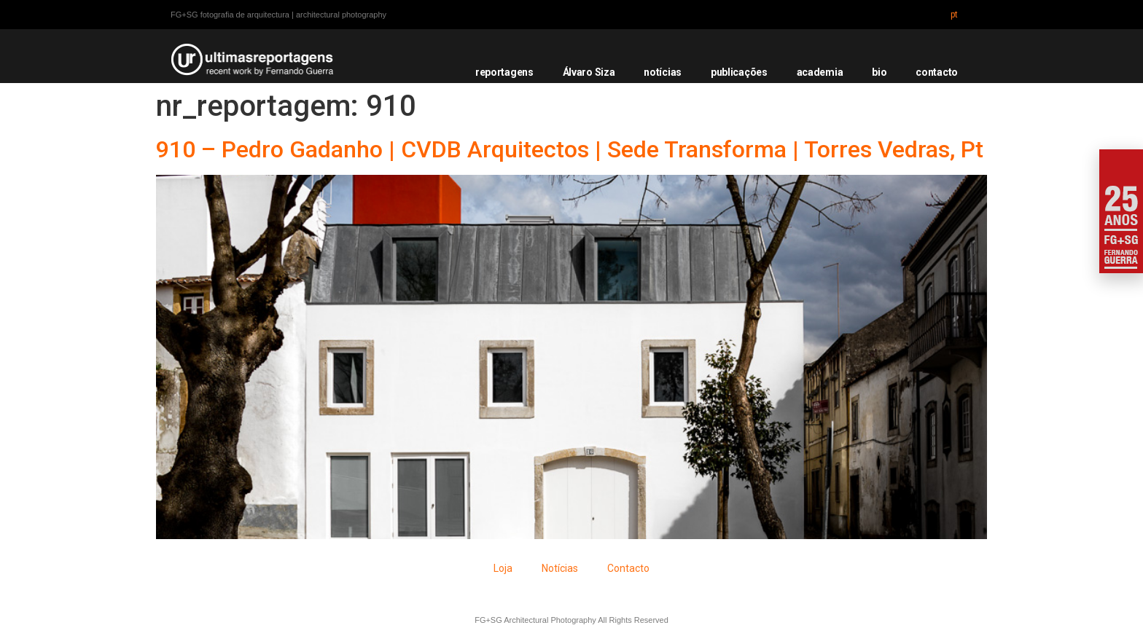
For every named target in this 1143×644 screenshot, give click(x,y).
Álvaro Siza (589, 72)
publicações (739, 72)
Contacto (628, 568)
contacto (937, 72)
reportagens (504, 72)
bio (879, 72)
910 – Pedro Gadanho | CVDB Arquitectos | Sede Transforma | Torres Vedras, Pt (569, 149)
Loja (503, 568)
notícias (663, 72)
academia (820, 72)
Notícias (560, 568)
